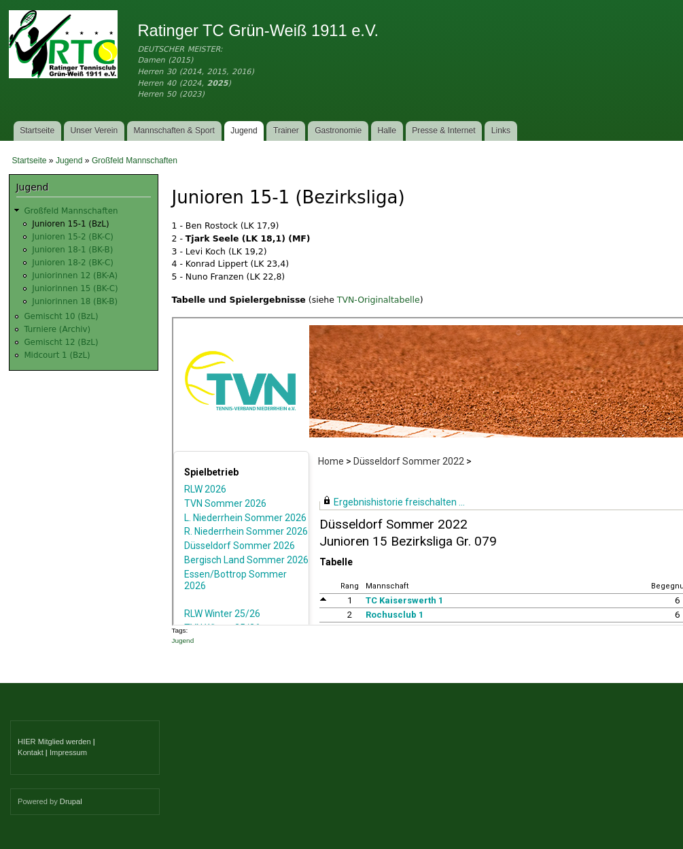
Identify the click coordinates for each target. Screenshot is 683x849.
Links (500, 130)
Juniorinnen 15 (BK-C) (75, 288)
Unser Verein (94, 130)
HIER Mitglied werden (54, 741)
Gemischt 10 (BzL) (61, 316)
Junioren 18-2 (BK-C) (72, 262)
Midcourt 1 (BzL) (57, 355)
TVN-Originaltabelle (378, 300)
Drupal (71, 801)
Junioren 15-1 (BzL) (70, 224)
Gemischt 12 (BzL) (61, 342)
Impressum (68, 752)
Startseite (37, 130)
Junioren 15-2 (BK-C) (72, 237)
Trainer (286, 130)
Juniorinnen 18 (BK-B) (75, 301)
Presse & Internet (443, 130)
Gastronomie (338, 130)
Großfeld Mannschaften (134, 160)
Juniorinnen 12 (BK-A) (75, 275)
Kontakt (30, 752)
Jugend (244, 130)
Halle (387, 130)
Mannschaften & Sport (173, 130)
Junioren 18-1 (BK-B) (72, 249)
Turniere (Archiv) (57, 329)
